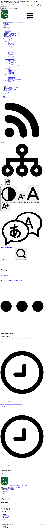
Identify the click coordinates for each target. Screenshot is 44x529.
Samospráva (9, 274)
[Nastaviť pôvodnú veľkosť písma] (33, 194)
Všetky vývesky (3, 461)
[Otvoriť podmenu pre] (5, 21)
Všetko (1, 274)
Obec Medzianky (10, 482)
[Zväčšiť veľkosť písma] (4, 207)
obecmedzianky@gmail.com (6, 527)
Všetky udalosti (3, 468)
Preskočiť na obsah (4, 9)
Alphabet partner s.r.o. (15, 481)
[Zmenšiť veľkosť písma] (21, 197)
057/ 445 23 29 (3, 525)
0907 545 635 (3, 526)
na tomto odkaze (16, 2)
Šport (13, 274)
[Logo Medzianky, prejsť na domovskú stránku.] (13, 18)
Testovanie (16, 274)
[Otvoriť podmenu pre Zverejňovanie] (9, 40)
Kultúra (4, 274)
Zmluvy (20, 274)
